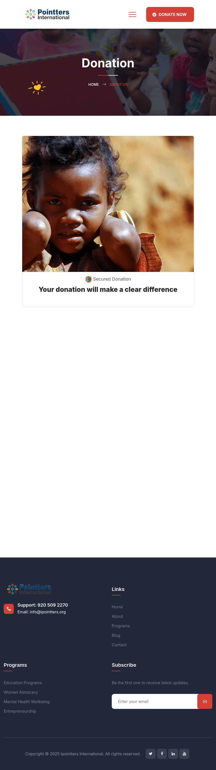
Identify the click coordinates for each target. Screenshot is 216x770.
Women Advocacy (21, 692)
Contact (119, 644)
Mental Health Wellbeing (27, 701)
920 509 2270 (52, 605)
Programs (121, 625)
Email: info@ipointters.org (41, 611)
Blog (116, 635)
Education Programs (23, 682)
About (117, 616)
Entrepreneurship (20, 711)
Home (93, 84)
